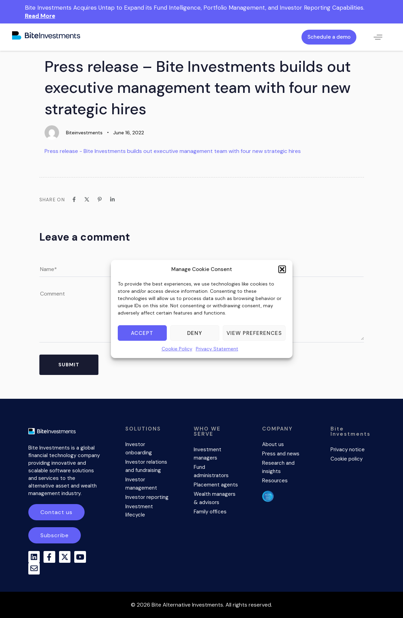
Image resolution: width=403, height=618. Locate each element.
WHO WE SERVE (207, 431)
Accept (142, 333)
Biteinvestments (84, 132)
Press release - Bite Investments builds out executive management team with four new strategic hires (173, 151)
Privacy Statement (217, 349)
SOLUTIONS (143, 428)
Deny (194, 333)
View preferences (254, 333)
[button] (282, 269)
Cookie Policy (177, 349)
